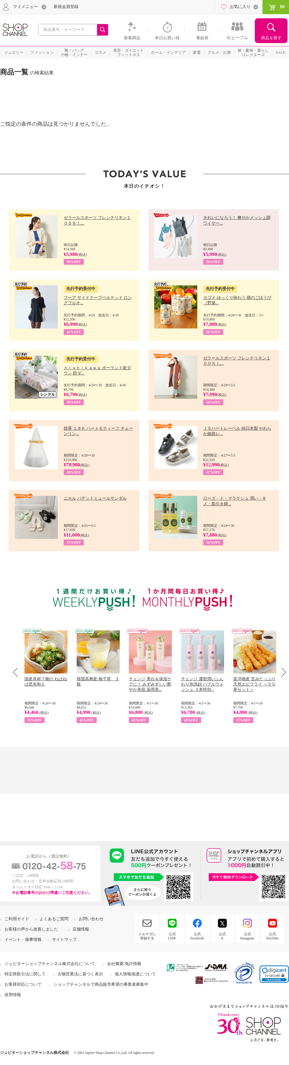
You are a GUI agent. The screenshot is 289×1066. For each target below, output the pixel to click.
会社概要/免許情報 (124, 964)
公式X (222, 936)
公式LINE (172, 936)
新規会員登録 (66, 6)
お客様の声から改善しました (31, 929)
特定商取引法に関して (25, 974)
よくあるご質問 (54, 919)
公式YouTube (272, 936)
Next (282, 672)
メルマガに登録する (147, 936)
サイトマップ (64, 939)
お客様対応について (23, 984)
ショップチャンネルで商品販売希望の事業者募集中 (100, 984)
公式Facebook (197, 936)
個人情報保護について (135, 974)
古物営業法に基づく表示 (80, 974)
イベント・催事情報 (23, 939)
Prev (17, 672)
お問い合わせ (91, 919)
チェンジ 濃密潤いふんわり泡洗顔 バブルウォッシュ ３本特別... (202, 684)
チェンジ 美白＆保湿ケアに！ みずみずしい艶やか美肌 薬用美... (150, 684)
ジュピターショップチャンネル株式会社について (49, 964)
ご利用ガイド (16, 919)
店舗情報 (81, 929)
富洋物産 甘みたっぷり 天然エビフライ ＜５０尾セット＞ (254, 684)
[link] (274, 974)
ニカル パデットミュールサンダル (95, 498)
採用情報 (12, 995)
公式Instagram (247, 936)
